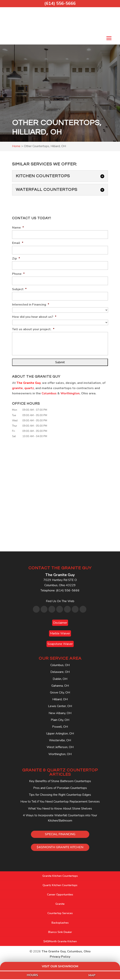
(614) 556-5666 (60, 3)
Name (18, 228)
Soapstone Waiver (60, 644)
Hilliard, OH (60, 699)
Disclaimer (60, 623)
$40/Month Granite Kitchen (60, 941)
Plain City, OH (60, 720)
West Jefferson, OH (60, 747)
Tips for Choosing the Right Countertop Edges (60, 795)
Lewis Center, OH (60, 706)
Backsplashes (60, 923)
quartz (29, 388)
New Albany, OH (60, 713)
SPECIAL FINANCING (60, 834)
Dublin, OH (60, 679)
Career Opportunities (60, 894)
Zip (16, 259)
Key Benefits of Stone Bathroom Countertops (60, 781)
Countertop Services (60, 913)
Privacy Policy (60, 957)
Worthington (70, 393)
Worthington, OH (60, 754)
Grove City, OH (60, 692)
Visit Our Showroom (60, 966)
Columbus (49, 393)
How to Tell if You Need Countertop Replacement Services (60, 801)
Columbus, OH (60, 665)
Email (17, 243)
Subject (19, 289)
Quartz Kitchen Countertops (60, 885)
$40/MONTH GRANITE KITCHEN (60, 847)
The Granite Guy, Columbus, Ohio (66, 951)
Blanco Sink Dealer (60, 932)
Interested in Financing (30, 305)
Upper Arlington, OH (60, 733)
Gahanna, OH (60, 686)
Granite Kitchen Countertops (60, 876)
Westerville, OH (60, 740)
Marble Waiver (60, 633)
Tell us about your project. (33, 329)
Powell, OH (60, 727)
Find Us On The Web (60, 601)
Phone (18, 274)
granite (17, 388)
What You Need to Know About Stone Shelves (60, 808)
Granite (60, 904)
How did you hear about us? (34, 317)
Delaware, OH (60, 672)
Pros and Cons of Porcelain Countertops (60, 788)
